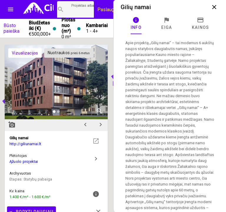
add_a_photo (11, 124)
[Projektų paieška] (75, 9)
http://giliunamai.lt (25, 144)
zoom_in (99, 111)
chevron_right (100, 124)
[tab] (136, 23)
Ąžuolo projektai (23, 161)
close (214, 7)
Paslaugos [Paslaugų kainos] (108, 9)
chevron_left (85, 124)
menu (10, 9)
